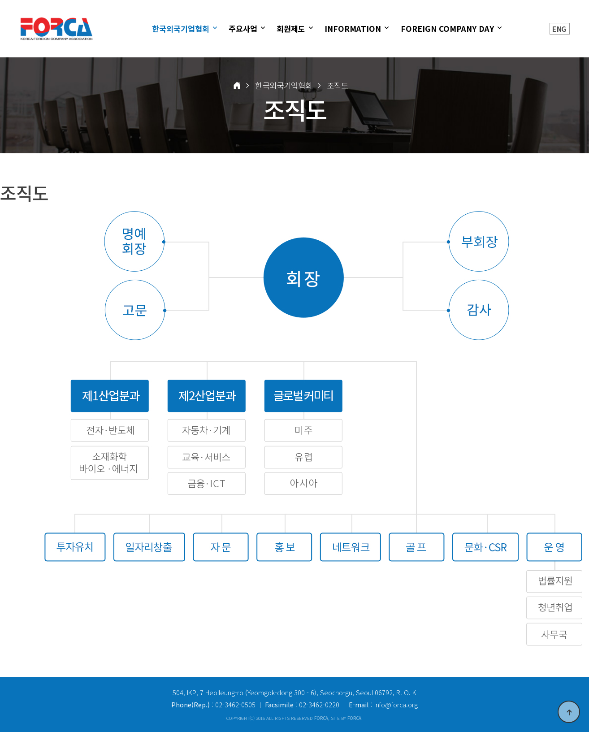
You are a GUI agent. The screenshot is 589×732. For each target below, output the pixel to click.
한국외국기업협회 (182, 28)
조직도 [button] (337, 85)
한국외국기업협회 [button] (283, 85)
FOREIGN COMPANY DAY (448, 28)
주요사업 (244, 28)
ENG (559, 28)
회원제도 (292, 28)
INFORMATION (354, 28)
